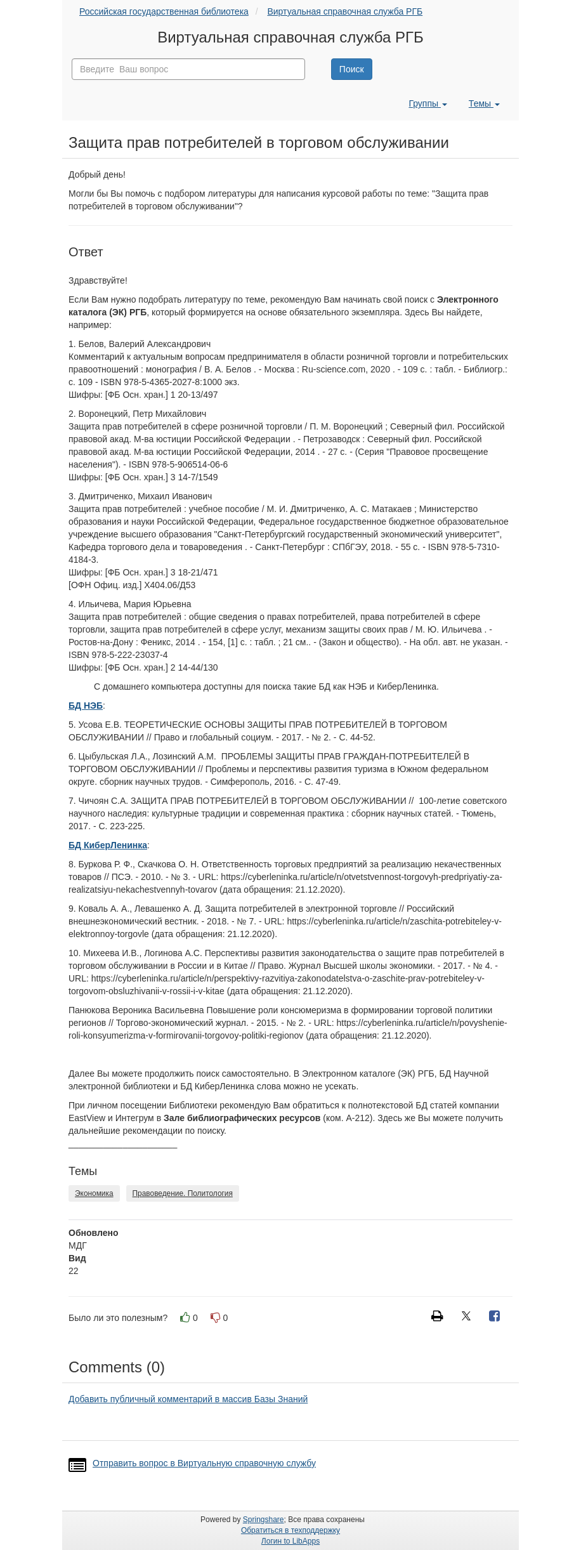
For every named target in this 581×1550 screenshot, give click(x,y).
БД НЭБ (86, 705)
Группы (427, 103)
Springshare (263, 1519)
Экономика (94, 1193)
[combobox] (188, 69)
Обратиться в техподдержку (290, 1530)
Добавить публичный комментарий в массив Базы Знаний (188, 1399)
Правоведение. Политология (183, 1193)
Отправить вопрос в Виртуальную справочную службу (204, 1463)
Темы (484, 103)
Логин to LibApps (290, 1541)
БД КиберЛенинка (108, 845)
